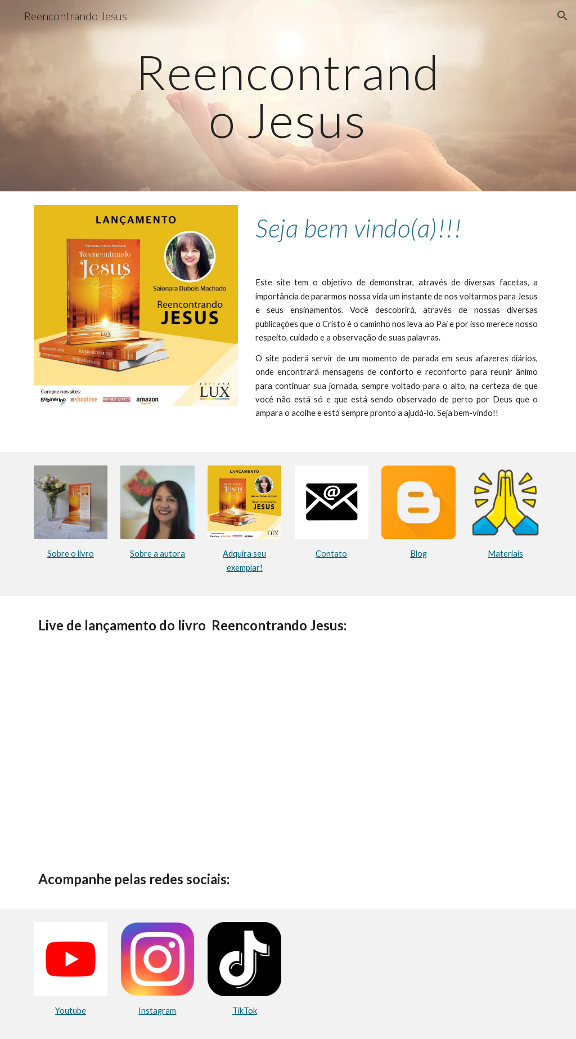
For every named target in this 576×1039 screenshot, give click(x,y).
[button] (562, 15)
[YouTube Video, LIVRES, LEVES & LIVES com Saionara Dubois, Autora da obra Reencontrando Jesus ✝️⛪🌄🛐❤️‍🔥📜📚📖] (288, 752)
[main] (287, 96)
